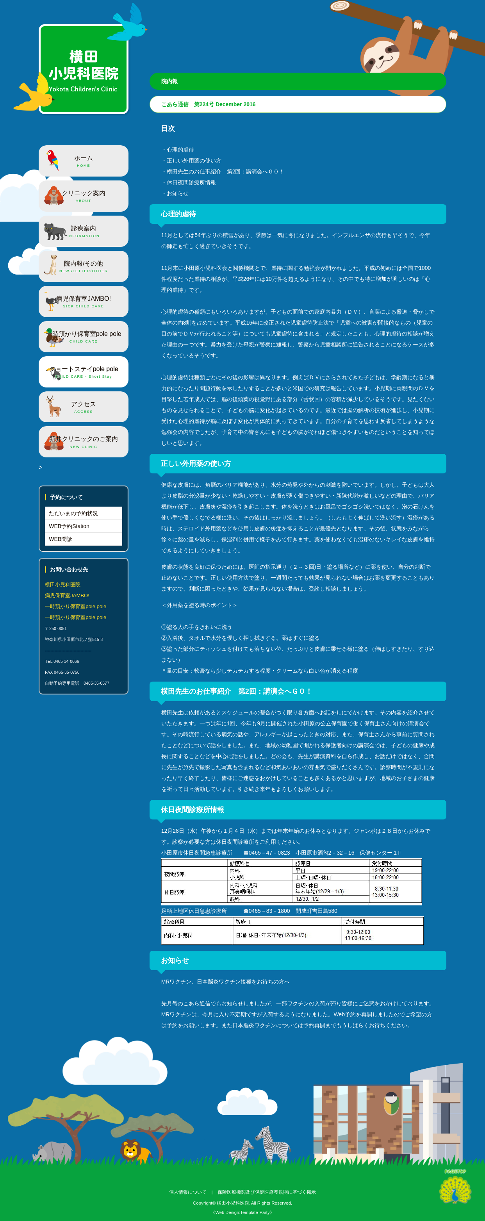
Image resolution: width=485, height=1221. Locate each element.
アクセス (83, 408)
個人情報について (188, 1191)
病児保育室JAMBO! (83, 302)
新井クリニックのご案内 (83, 443)
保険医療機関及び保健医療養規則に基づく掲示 (267, 1191)
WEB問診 (60, 539)
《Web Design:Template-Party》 (242, 1212)
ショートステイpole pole (83, 373)
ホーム (83, 162)
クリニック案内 (83, 197)
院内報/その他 (83, 267)
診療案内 (83, 232)
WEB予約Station (69, 526)
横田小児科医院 (233, 1202)
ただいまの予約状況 (73, 513)
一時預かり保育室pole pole (83, 337)
